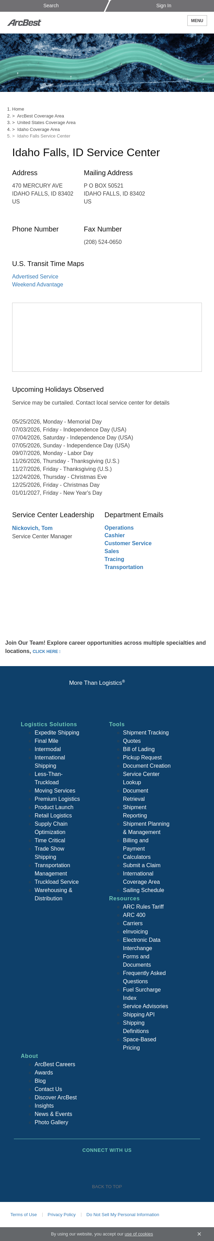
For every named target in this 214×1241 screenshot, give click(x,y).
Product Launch (54, 807)
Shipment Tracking (146, 733)
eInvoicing (135, 932)
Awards (44, 1073)
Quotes (132, 741)
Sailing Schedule (143, 890)
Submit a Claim (141, 865)
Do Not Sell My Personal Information (123, 1214)
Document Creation (147, 766)
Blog (40, 1081)
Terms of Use (23, 1214)
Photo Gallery (51, 1122)
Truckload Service (57, 882)
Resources (124, 898)
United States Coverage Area (46, 122)
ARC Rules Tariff (143, 907)
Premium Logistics (57, 799)
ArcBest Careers (55, 1064)
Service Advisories (145, 1006)
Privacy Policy (62, 1214)
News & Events (53, 1114)
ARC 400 (134, 915)
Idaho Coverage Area (38, 129)
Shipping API (139, 1014)
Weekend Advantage (37, 284)
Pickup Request (142, 757)
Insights (44, 1106)
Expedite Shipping (57, 733)
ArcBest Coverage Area (40, 116)
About (29, 1056)
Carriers (133, 923)
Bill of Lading (139, 749)
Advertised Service (35, 277)
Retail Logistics (53, 815)
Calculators (137, 857)
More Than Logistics (97, 683)
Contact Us (48, 1089)
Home (18, 109)
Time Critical (50, 840)
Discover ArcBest (56, 1097)
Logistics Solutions (49, 724)
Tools (117, 724)
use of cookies (139, 1234)
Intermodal (48, 749)
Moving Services (55, 791)
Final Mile (46, 741)
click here (45, 651)
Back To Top (107, 1186)
